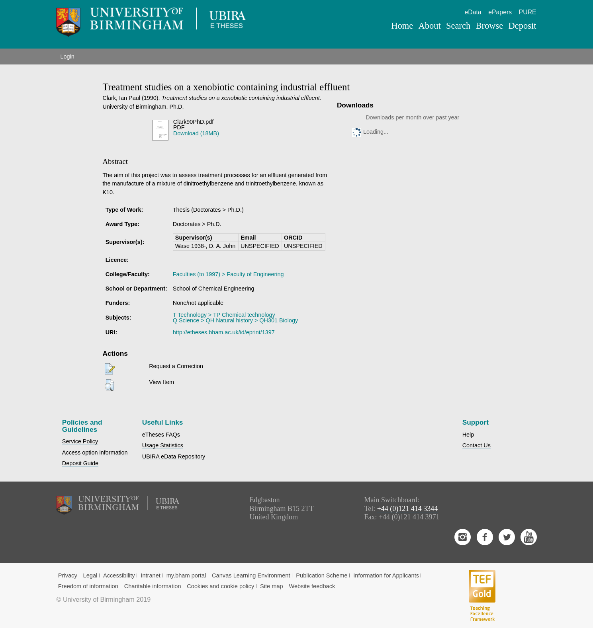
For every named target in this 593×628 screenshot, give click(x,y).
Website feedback (312, 586)
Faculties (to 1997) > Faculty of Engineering (228, 274)
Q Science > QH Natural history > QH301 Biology (235, 320)
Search (458, 26)
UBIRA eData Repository (173, 456)
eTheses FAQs (161, 434)
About (430, 26)
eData (473, 12)
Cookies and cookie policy (220, 586)
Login (67, 56)
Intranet (150, 575)
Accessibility (119, 575)
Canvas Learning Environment (251, 575)
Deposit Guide (80, 463)
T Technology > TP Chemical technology (224, 315)
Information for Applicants (386, 575)
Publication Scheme (321, 575)
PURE (527, 12)
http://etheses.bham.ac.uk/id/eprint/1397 (224, 332)
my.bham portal (186, 575)
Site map (271, 586)
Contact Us (476, 445)
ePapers (500, 12)
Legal (90, 575)
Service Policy (80, 441)
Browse (489, 26)
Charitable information (152, 586)
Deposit (522, 26)
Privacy (67, 575)
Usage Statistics (162, 445)
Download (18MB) (196, 133)
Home (402, 26)
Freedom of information (88, 586)
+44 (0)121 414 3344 (407, 509)
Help (468, 434)
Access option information (95, 452)
